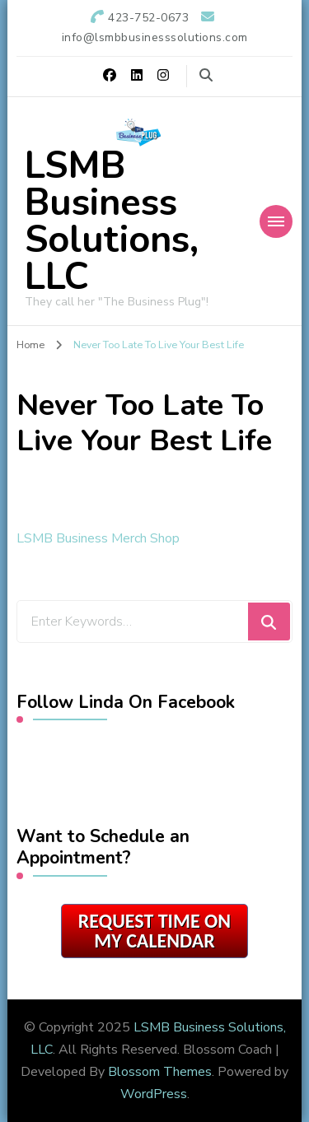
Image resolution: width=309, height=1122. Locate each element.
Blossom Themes (160, 1072)
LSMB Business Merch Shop (98, 538)
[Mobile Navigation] (276, 221)
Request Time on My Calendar (154, 930)
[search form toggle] (206, 75)
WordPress (153, 1094)
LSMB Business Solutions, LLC (112, 221)
